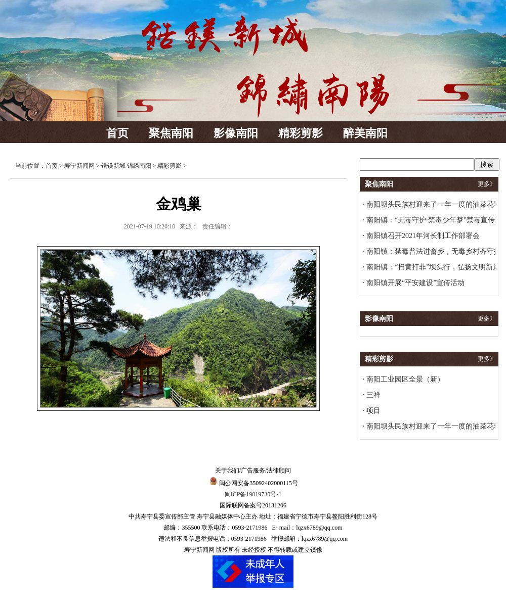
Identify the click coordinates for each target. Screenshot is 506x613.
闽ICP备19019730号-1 (253, 494)
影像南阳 (236, 133)
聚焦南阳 (171, 133)
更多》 (487, 183)
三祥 (373, 395)
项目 (373, 410)
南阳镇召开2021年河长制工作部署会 (422, 236)
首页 (117, 133)
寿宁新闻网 (79, 165)
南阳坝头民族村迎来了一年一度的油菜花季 (433, 204)
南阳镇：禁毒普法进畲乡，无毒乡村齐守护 (433, 251)
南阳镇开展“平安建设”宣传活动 (415, 283)
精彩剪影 (300, 133)
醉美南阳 (365, 133)
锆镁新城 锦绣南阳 (126, 165)
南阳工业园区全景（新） (405, 379)
